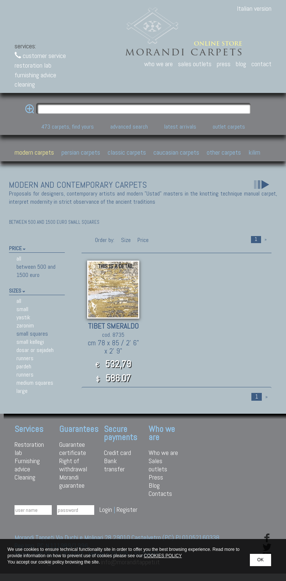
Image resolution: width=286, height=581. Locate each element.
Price (142, 240)
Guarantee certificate (72, 448)
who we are (158, 63)
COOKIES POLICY (163, 555)
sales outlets (195, 63)
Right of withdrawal (73, 464)
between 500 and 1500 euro (35, 271)
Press (156, 477)
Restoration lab (29, 448)
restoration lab (33, 65)
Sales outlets (158, 464)
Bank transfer (114, 464)
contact (261, 63)
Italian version (254, 8)
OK (260, 559)
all (18, 258)
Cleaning (25, 477)
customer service (40, 55)
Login (105, 509)
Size (126, 240)
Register (127, 509)
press (224, 63)
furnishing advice (35, 75)
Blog (154, 485)
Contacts (160, 493)
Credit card (117, 452)
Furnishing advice (27, 464)
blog (241, 63)
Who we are (163, 452)
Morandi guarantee (72, 481)
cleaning (25, 84)
